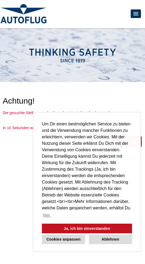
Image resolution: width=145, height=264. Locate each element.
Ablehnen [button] (110, 239)
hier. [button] (47, 215)
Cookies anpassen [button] (63, 239)
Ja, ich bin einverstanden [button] (87, 228)
